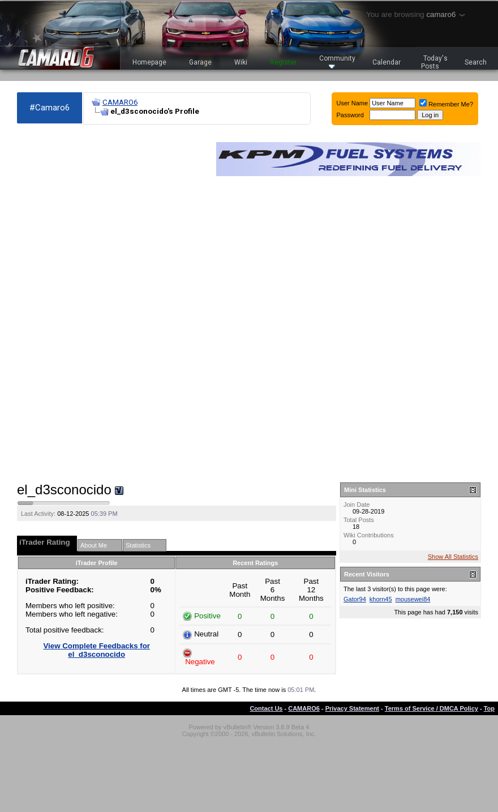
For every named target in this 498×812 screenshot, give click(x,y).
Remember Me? (446, 104)
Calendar (386, 62)
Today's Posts (434, 62)
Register (283, 62)
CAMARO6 (120, 102)
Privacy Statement (352, 708)
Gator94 (355, 599)
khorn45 (381, 599)
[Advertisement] (61, 303)
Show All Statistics (453, 556)
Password (350, 115)
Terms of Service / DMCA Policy (431, 708)
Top (489, 708)
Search (476, 62)
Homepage (149, 62)
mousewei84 (413, 599)
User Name (352, 103)
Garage (200, 62)
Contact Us (266, 708)
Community (337, 61)
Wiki (240, 62)
